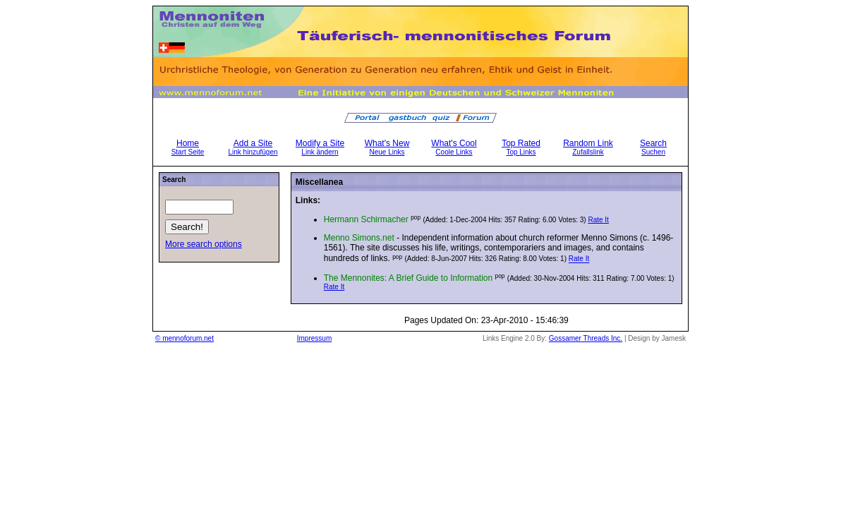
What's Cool (453, 147)
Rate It (598, 220)
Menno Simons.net (359, 238)
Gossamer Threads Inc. (585, 338)
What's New (387, 147)
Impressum (314, 338)
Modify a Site (320, 147)
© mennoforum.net (184, 338)
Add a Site (252, 147)
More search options (203, 244)
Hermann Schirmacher (366, 219)
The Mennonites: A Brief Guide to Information (408, 278)
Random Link (588, 147)
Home (188, 147)
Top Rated (521, 147)
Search (653, 147)
